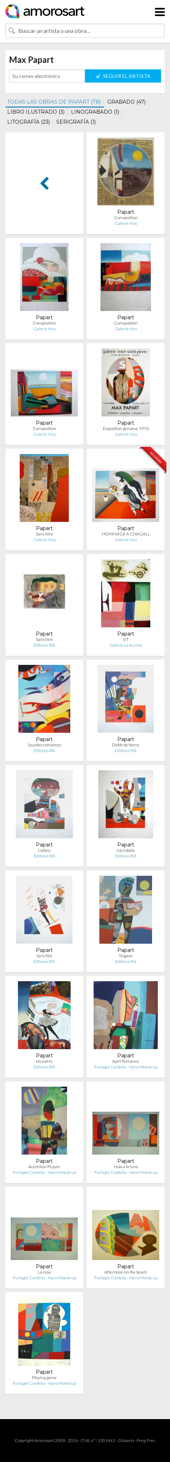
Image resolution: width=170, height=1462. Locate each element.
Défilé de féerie (126, 744)
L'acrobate (126, 850)
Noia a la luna (126, 1166)
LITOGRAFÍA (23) (28, 122)
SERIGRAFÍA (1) (76, 122)
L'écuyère (44, 1061)
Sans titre (44, 534)
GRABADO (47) (126, 102)
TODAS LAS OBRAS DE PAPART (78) (54, 102)
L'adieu (44, 850)
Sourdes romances (44, 744)
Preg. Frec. (146, 1440)
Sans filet (44, 955)
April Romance (125, 1061)
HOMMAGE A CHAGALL (126, 534)
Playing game (44, 1377)
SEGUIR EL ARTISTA (123, 76)
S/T (126, 639)
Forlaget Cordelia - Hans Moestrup (125, 1067)
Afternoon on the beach (125, 1272)
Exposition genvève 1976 (126, 428)
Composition (126, 217)
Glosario (126, 1440)
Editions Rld (44, 645)
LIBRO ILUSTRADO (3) (36, 112)
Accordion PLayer (44, 1166)
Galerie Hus (126, 223)
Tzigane (126, 955)
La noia (44, 1272)
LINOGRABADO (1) (95, 112)
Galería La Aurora (125, 645)
